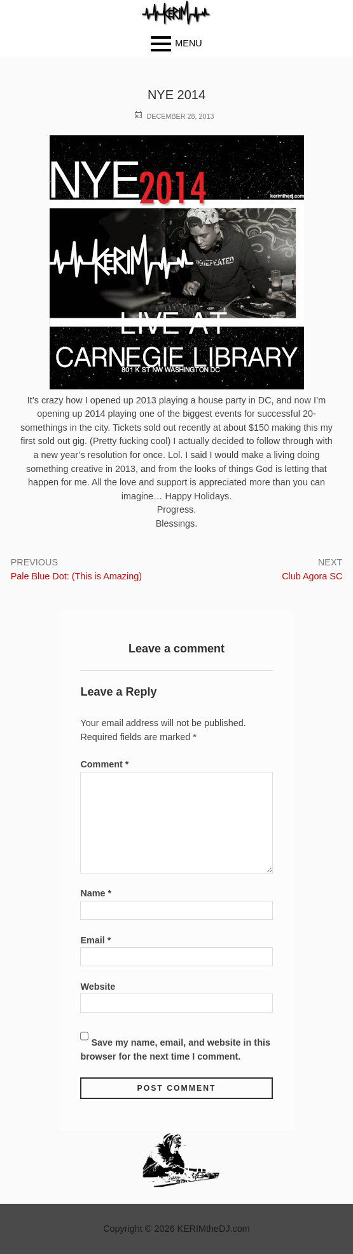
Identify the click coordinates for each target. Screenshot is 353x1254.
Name (95, 893)
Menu (188, 43)
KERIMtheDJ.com (213, 1229)
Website (97, 986)
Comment (104, 764)
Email (95, 940)
